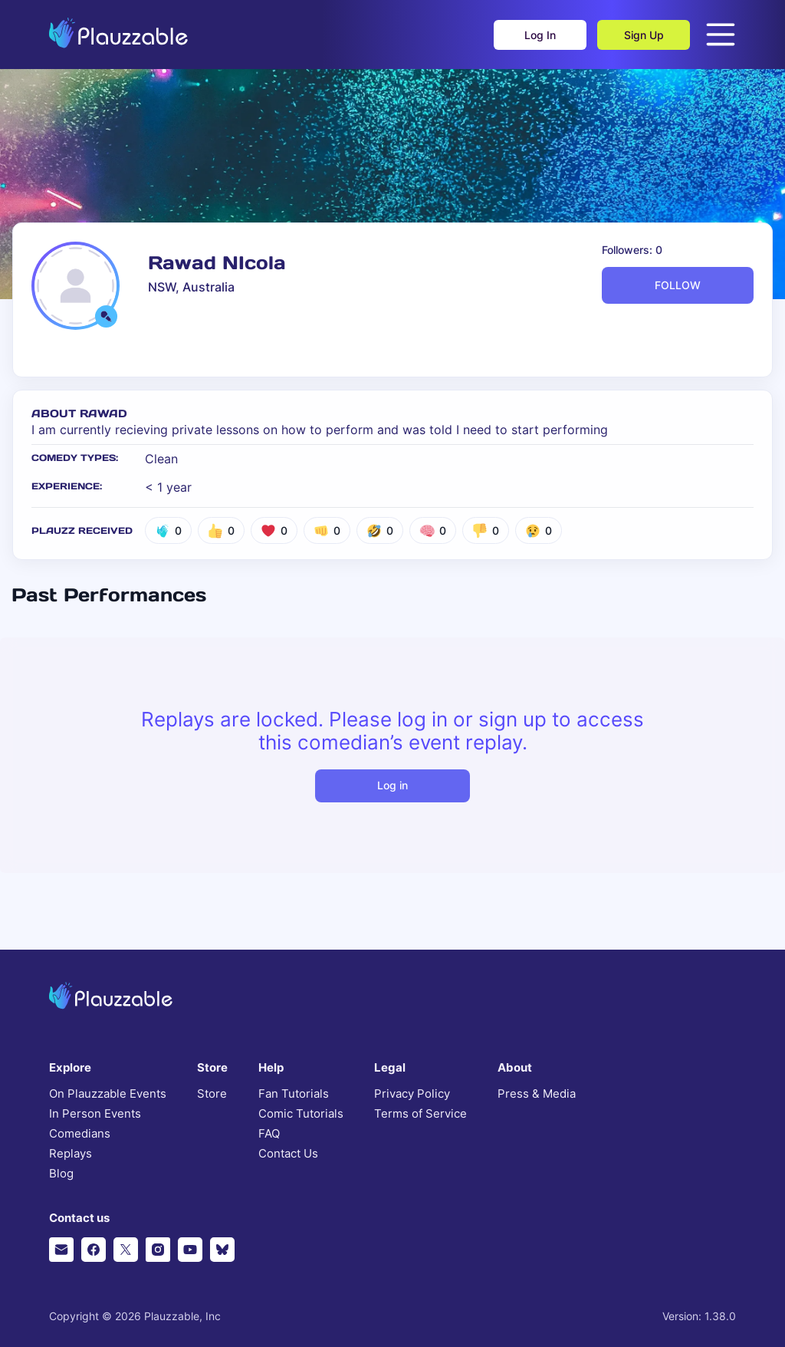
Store (212, 1094)
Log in (392, 785)
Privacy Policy (412, 1094)
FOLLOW (678, 284)
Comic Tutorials (300, 1114)
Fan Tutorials (293, 1094)
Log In (540, 34)
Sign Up (644, 34)
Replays (70, 1154)
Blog (61, 1174)
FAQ (269, 1134)
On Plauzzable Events (107, 1094)
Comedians (79, 1134)
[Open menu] (720, 34)
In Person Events (95, 1114)
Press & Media (537, 1094)
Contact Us (288, 1154)
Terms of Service (420, 1114)
